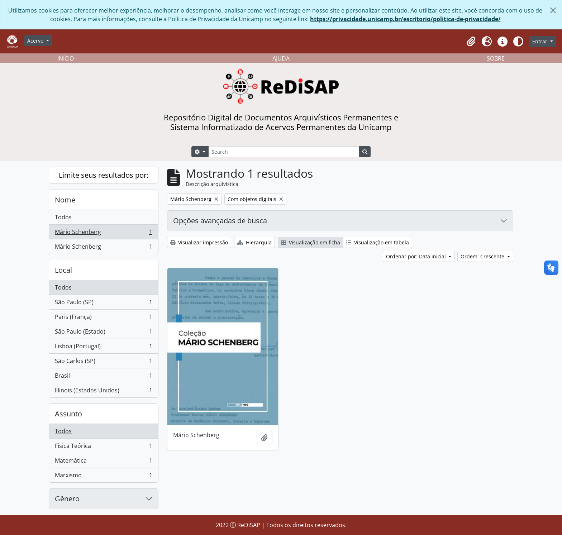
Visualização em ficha (310, 242)
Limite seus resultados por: (103, 175)
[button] (471, 41)
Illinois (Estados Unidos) (103, 391)
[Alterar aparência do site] (518, 41)
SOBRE (496, 58)
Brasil (103, 377)
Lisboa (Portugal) (103, 348)
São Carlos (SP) (103, 362)
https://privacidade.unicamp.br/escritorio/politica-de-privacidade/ (405, 19)
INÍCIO (65, 58)
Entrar (540, 41)
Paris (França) (103, 318)
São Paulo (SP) (103, 304)
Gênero (67, 498)
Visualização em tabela (377, 242)
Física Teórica (103, 447)
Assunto (68, 414)
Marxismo (103, 476)
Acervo (36, 40)
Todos (63, 217)
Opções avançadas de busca (220, 220)
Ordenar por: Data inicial (416, 256)
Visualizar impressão (199, 242)
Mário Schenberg (103, 233)
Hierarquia (254, 242)
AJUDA (281, 58)
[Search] (283, 151)
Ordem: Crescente (483, 256)
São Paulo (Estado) (103, 333)
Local (63, 270)
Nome (65, 200)
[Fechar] (553, 10)
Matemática (103, 462)
